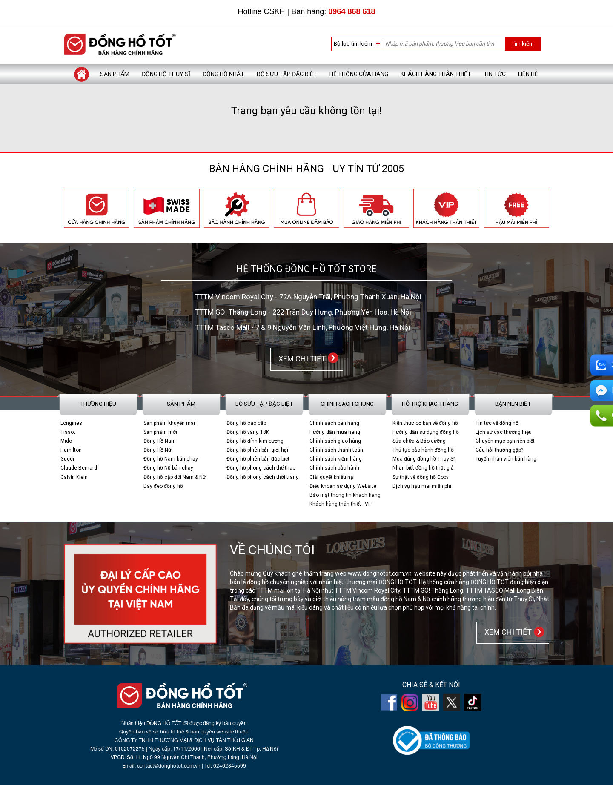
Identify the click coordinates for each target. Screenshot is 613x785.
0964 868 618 (351, 11)
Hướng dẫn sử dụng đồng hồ (425, 432)
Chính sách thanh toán (336, 450)
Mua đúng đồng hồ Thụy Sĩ (423, 459)
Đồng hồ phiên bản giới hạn (258, 450)
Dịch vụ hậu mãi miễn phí (421, 486)
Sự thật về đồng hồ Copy (420, 477)
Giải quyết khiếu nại (332, 477)
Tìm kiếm (522, 43)
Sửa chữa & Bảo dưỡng (419, 441)
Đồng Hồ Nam (159, 441)
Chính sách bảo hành (334, 468)
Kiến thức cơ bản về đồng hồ (425, 423)
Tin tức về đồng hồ (497, 423)
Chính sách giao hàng (335, 441)
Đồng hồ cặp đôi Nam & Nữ (174, 477)
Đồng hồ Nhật (223, 74)
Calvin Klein (74, 477)
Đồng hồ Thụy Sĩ (166, 74)
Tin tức (495, 74)
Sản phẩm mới (160, 432)
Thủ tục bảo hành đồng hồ (423, 450)
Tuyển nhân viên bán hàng (506, 459)
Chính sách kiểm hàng (335, 459)
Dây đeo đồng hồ (163, 486)
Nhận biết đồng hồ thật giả (423, 468)
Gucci (67, 459)
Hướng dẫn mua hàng (334, 432)
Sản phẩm (114, 74)
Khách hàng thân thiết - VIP (340, 504)
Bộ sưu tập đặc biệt (287, 74)
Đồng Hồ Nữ (157, 450)
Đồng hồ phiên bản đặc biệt (257, 459)
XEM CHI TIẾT (300, 358)
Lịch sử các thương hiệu (504, 432)
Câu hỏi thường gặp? (499, 450)
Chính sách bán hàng (334, 423)
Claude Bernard (78, 468)
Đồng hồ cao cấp (246, 423)
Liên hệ (528, 74)
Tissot (67, 432)
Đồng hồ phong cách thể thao (260, 468)
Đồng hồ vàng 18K (247, 432)
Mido (66, 441)
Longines (71, 423)
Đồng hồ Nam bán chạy (170, 459)
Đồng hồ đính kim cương (255, 441)
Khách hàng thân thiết (436, 74)
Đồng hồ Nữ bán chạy (168, 468)
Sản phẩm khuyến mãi (169, 423)
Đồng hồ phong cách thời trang (262, 477)
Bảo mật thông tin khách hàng (345, 495)
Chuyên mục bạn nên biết (505, 441)
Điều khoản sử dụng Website (342, 486)
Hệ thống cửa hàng (358, 74)
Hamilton (71, 450)
